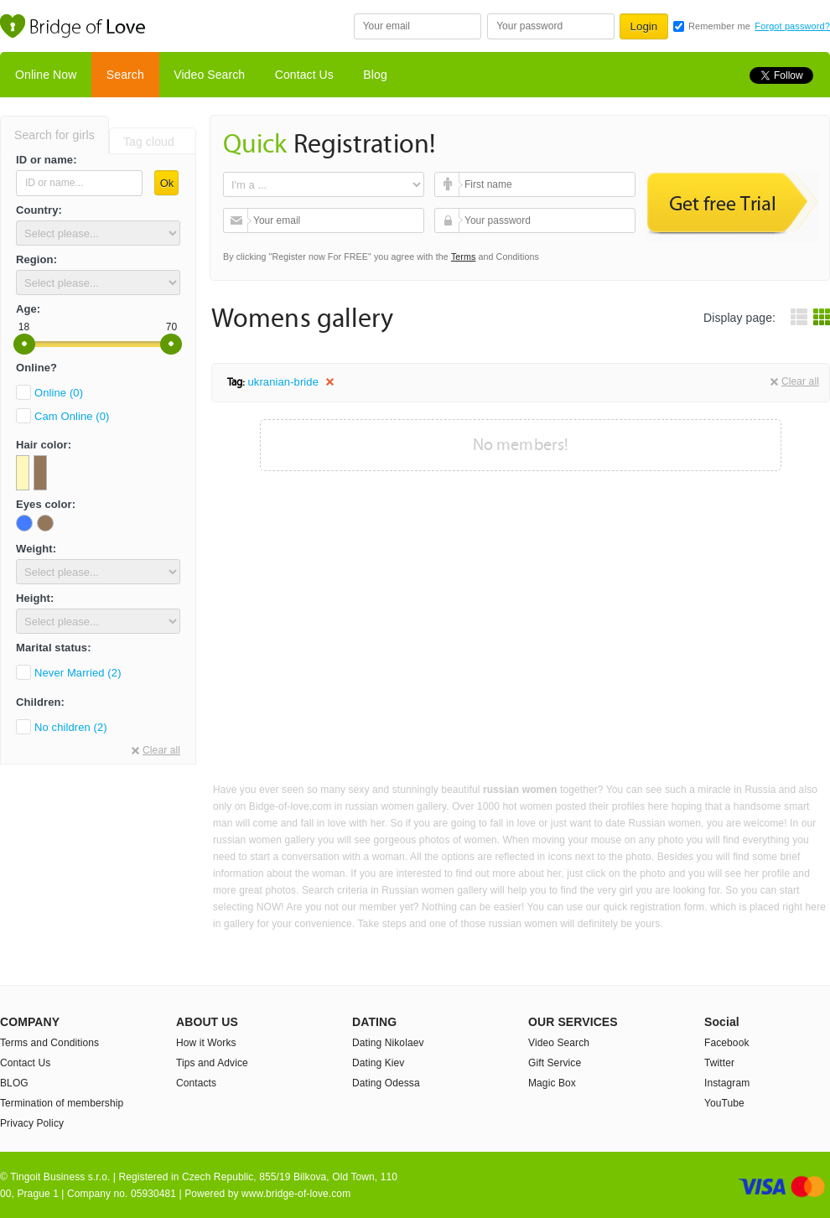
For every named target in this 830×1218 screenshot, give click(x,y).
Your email (238, 220)
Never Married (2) (78, 672)
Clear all (161, 750)
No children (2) (70, 727)
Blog (374, 74)
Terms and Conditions (49, 1043)
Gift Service (554, 1063)
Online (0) (58, 392)
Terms (463, 256)
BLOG (14, 1083)
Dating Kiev (378, 1063)
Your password (449, 220)
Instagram (727, 1083)
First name (449, 184)
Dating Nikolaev (388, 1043)
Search (125, 74)
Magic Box (552, 1083)
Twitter (719, 1063)
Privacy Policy (32, 1123)
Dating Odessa (386, 1083)
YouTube (724, 1103)
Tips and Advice (212, 1063)
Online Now (45, 74)
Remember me (719, 26)
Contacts (196, 1083)
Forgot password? (792, 26)
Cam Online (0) (72, 416)
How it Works (206, 1043)
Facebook (727, 1043)
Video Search (209, 74)
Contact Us (304, 74)
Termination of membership (61, 1103)
